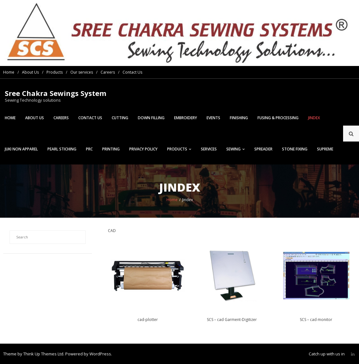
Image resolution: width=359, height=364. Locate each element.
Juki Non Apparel (21, 149)
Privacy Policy (143, 149)
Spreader (263, 149)
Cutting (120, 117)
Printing (111, 149)
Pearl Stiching (61, 149)
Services (209, 149)
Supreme (325, 149)
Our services (81, 72)
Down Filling (151, 117)
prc (89, 149)
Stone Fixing (294, 149)
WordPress (100, 354)
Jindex (314, 117)
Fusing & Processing (278, 117)
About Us (30, 72)
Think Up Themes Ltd (43, 354)
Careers (108, 72)
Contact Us (132, 72)
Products (54, 72)
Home (8, 72)
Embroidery (185, 117)
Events (213, 117)
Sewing (233, 149)
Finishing (239, 117)
